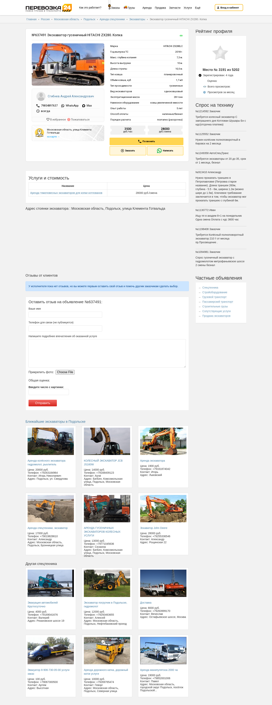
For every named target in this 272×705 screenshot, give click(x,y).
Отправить (42, 403)
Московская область (67, 19)
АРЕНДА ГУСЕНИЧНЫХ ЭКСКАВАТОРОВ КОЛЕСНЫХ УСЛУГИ (102, 531)
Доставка (145, 602)
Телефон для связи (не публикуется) (51, 322)
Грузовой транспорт (214, 296)
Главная (31, 19)
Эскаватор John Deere (153, 527)
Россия (45, 19)
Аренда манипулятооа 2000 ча (159, 669)
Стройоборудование (214, 292)
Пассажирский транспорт (217, 301)
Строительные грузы (215, 306)
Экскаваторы (137, 19)
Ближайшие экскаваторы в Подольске (56, 421)
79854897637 (49, 105)
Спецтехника (210, 287)
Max (89, 105)
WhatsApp (72, 105)
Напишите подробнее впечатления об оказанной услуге (63, 336)
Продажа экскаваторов (216, 315)
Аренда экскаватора (152, 460)
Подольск (89, 19)
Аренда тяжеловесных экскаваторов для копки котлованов (66, 192)
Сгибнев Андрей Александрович (71, 96)
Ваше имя (35, 308)
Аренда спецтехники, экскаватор (48, 527)
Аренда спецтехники (113, 19)
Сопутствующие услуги (216, 311)
